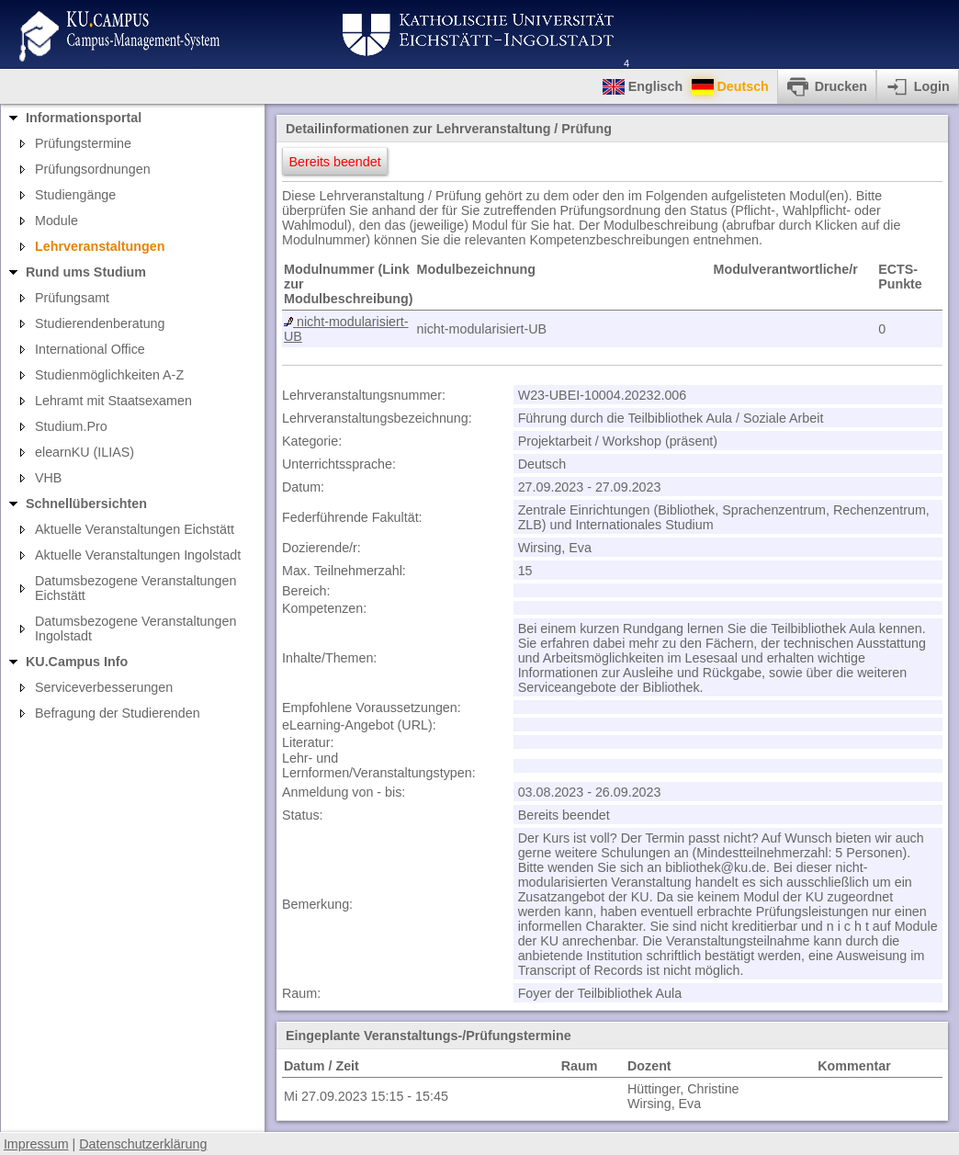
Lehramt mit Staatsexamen (113, 400)
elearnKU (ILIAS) (84, 452)
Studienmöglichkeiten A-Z (109, 375)
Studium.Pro (71, 426)
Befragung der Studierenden (117, 713)
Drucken (841, 86)
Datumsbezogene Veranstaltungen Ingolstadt (135, 628)
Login (932, 86)
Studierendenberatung (100, 323)
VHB (48, 477)
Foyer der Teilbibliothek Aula (600, 993)
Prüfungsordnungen (93, 169)
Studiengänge (75, 194)
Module (56, 220)
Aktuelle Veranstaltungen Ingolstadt (138, 555)
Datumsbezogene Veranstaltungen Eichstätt (135, 588)
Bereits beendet (335, 161)
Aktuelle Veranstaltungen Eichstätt (134, 529)
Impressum (36, 1144)
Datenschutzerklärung (143, 1144)
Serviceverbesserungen (104, 687)
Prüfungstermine (83, 143)
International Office (90, 349)
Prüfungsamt (72, 297)
